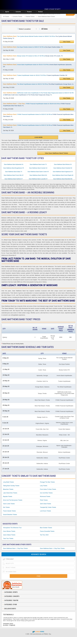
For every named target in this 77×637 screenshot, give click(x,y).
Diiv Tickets (6, 507)
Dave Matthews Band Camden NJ (38, 168)
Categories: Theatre (11, 600)
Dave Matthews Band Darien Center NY (38, 171)
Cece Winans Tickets (9, 531)
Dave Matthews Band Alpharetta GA (13, 164)
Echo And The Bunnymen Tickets (12, 500)
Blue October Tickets (46, 527)
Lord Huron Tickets (45, 511)
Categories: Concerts (11, 596)
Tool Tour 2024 (44, 535)
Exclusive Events (10, 609)
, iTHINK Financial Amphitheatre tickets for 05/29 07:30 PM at (38, 115)
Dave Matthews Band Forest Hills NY (13, 175)
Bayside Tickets (7, 496)
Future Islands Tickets (9, 511)
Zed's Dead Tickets (45, 503)
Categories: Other (10, 604)
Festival (40, 11)
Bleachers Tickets (8, 489)
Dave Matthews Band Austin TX (38, 164)
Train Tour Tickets (8, 538)
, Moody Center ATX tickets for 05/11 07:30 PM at (33, 56)
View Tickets (66, 41)
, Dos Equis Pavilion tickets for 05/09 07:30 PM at (33, 47)
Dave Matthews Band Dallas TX (13, 171)
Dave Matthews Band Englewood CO (63, 171)
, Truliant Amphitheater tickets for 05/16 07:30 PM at (35, 75)
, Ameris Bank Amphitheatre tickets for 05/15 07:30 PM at (37, 65)
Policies (46, 634)
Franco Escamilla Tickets (47, 531)
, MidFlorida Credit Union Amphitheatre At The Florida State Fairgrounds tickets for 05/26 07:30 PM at (38, 94)
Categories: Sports (11, 592)
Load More (38, 137)
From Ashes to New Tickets (48, 489)
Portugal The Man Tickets (47, 482)
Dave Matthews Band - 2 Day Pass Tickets (15, 548)
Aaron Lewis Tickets (9, 503)
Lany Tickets (43, 485)
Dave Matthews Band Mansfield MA (62, 179)
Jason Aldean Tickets (9, 535)
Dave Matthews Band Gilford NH (38, 175)
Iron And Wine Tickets (46, 493)
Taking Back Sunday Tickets (11, 485)
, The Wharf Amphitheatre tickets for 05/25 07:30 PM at (38, 84)
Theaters (29, 11)
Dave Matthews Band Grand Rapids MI (62, 175)
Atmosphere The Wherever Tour (12, 527)
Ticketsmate (14, 4)
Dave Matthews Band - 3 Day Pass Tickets (52, 548)
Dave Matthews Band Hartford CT (14, 179)
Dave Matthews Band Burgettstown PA (13, 168)
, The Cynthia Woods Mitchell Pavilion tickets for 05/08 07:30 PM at (37, 37)
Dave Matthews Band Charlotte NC (62, 168)
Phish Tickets (44, 500)
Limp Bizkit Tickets (8, 482)
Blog (50, 634)
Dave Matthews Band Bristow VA (63, 164)
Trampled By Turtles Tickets (48, 507)
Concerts (18, 11)
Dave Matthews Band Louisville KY (38, 179)
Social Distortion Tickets (10, 514)
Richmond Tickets (45, 496)
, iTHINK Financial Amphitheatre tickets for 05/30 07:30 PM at (38, 126)
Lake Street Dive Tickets (10, 493)
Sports (7, 11)
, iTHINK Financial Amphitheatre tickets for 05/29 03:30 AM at (36, 104)
